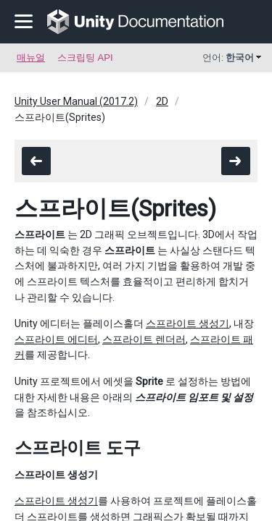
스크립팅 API (85, 57)
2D (162, 101)
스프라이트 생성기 (187, 323)
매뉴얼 (31, 57)
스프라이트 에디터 (56, 339)
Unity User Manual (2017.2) (76, 101)
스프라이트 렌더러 (144, 339)
